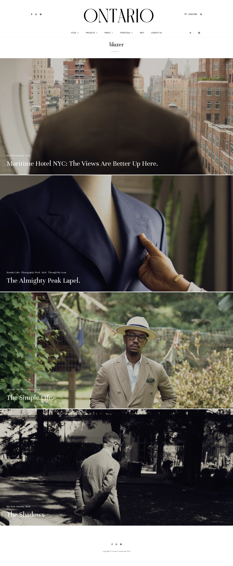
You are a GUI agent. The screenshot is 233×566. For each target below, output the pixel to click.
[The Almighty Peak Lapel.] (116, 235)
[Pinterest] (40, 14)
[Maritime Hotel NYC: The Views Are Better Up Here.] (116, 116)
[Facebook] (32, 14)
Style (73, 32)
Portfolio (125, 32)
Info (142, 32)
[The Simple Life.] (116, 352)
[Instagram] (36, 14)
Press (107, 32)
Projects (90, 32)
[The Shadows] (116, 469)
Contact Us (156, 32)
